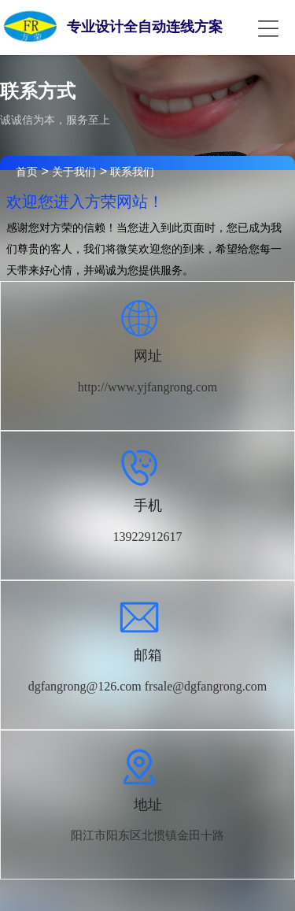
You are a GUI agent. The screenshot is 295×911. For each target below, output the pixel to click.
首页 (27, 171)
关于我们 (74, 171)
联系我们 (132, 171)
